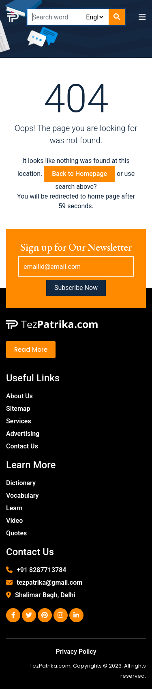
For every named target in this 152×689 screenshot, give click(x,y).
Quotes (16, 533)
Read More (30, 349)
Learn (14, 508)
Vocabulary (22, 495)
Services (18, 421)
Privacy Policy (76, 651)
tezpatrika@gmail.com (49, 582)
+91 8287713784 (41, 570)
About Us (19, 396)
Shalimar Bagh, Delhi (45, 595)
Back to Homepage (79, 174)
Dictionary (21, 483)
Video (14, 520)
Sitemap (18, 408)
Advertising (22, 433)
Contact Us (22, 446)
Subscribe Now (76, 288)
